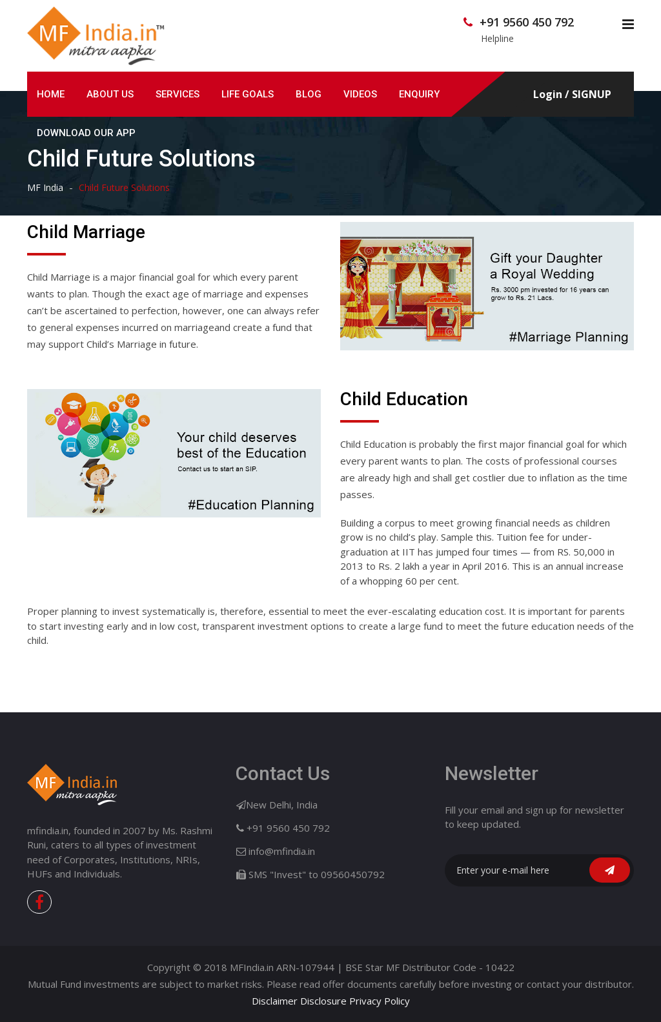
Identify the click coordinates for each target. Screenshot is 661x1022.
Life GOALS (247, 94)
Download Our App (86, 133)
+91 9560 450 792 (527, 22)
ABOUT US (110, 94)
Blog (308, 94)
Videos (360, 94)
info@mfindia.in (282, 851)
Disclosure (323, 1000)
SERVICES (177, 94)
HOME (51, 94)
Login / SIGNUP (572, 94)
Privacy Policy (379, 1000)
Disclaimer (275, 1000)
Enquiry (419, 94)
